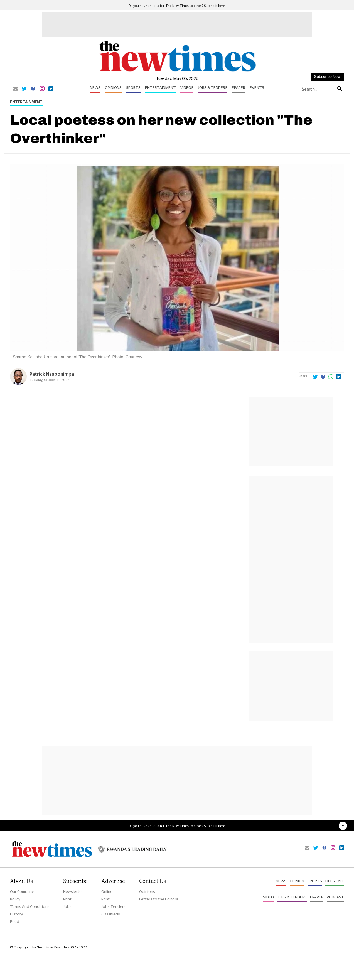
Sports (133, 87)
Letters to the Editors (158, 899)
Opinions (113, 87)
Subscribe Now (327, 77)
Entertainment (160, 87)
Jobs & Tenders (212, 87)
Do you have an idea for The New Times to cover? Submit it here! (177, 6)
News (95, 87)
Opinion (297, 881)
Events (257, 87)
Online (106, 891)
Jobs (67, 906)
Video (268, 897)
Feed (14, 921)
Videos (186, 87)
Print (67, 899)
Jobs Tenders (113, 906)
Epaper (238, 87)
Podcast (335, 897)
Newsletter (73, 891)
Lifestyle (334, 881)
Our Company (22, 891)
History (16, 914)
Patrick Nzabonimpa (52, 374)
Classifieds (110, 914)
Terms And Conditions (30, 906)
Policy (15, 899)
